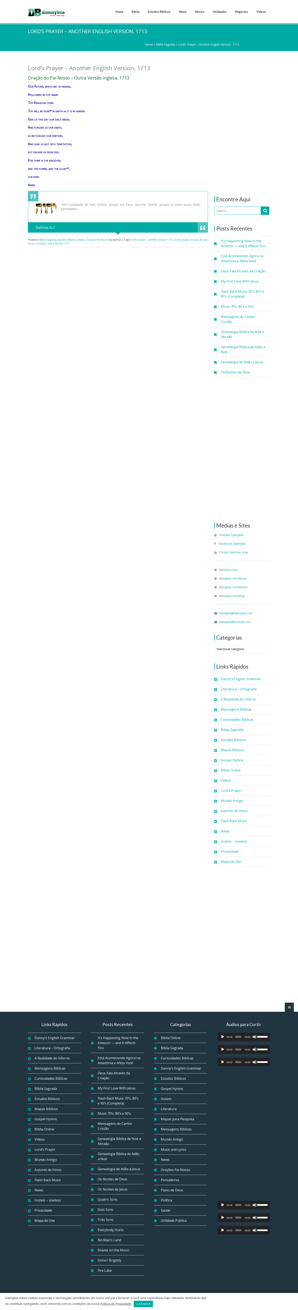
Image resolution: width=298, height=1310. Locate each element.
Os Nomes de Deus (235, 372)
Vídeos (261, 11)
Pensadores (170, 1180)
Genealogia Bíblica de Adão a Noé (243, 349)
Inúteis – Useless (234, 841)
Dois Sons (105, 1209)
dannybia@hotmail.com (235, 622)
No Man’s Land (109, 1240)
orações (41, 243)
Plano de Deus (172, 1190)
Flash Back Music (234, 821)
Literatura (169, 1109)
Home (119, 11)
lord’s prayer (181, 239)
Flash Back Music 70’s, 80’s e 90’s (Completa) (242, 294)
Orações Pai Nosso (97, 239)
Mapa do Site (231, 861)
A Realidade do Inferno (238, 699)
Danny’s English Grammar (241, 679)
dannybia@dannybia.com (235, 613)
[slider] (238, 1037)
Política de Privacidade (115, 1304)
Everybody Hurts (111, 1230)
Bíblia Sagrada (165, 44)
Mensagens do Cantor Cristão (238, 319)
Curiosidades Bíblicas (237, 719)
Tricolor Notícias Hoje (233, 552)
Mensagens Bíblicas (236, 709)
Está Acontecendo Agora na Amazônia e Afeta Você (242, 258)
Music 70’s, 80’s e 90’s (237, 306)
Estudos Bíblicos (159, 11)
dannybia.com (228, 570)
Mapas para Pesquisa (177, 1119)
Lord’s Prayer (231, 790)
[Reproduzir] (223, 1037)
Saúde (165, 1210)
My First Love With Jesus (240, 281)
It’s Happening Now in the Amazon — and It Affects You (243, 243)
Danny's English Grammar (181, 1068)
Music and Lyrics (173, 1149)
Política (166, 1200)
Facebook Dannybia (231, 544)
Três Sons (105, 1219)
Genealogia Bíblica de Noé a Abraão (242, 334)
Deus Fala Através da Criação (243, 271)
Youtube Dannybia (231, 535)
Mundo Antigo (232, 800)
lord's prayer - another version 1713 (152, 239)
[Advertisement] (242, 124)
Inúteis (166, 1098)
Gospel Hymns (232, 760)
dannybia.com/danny (233, 578)
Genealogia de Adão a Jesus (242, 362)
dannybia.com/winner (233, 587)
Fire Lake (105, 1270)
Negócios (241, 11)
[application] (243, 1037)
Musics (199, 11)
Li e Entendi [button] (143, 1304)
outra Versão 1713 (58, 243)
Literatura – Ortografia (238, 689)
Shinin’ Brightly (109, 1260)
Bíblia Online (230, 770)
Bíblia (135, 11)
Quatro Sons (107, 1199)
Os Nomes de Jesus (112, 1189)
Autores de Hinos (234, 811)
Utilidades (220, 11)
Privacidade (229, 851)
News (182, 11)
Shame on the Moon (113, 1250)
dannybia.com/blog (231, 596)
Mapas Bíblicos (232, 750)
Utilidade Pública (173, 1220)
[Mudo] (254, 1037)
